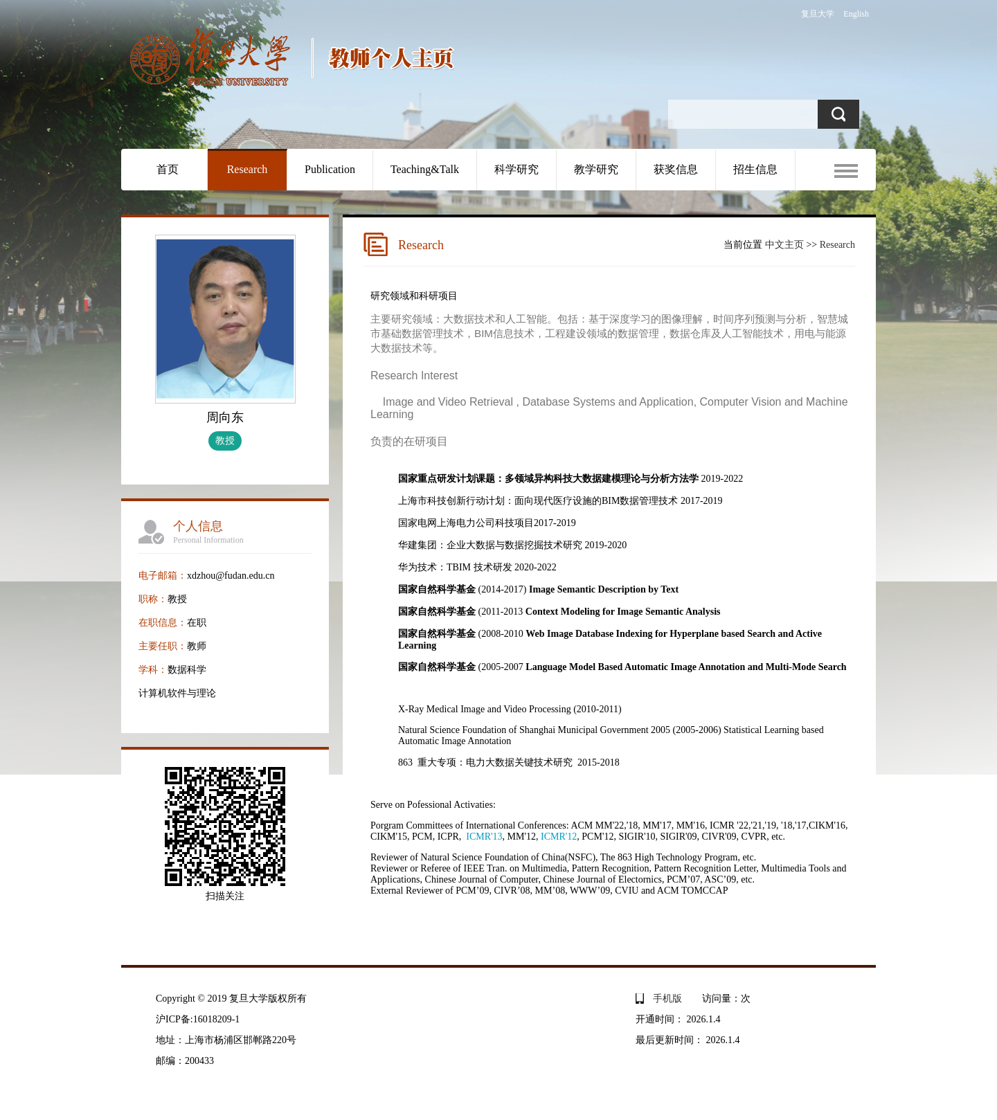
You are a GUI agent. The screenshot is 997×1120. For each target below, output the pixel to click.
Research (247, 169)
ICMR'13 (484, 836)
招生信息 (755, 169)
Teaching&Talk (424, 169)
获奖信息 (676, 169)
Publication (330, 169)
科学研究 (516, 169)
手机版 (667, 998)
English (856, 14)
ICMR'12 (559, 836)
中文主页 (784, 245)
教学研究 (596, 169)
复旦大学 (817, 14)
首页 (167, 169)
